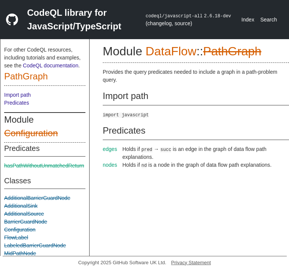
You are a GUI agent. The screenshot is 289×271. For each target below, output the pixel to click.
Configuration (31, 133)
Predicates (16, 103)
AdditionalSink (21, 206)
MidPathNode (20, 253)
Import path (17, 95)
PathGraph (26, 76)
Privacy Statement (191, 262)
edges (110, 149)
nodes (110, 165)
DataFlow (171, 51)
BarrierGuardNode (25, 222)
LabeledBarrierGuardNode (35, 245)
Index (247, 20)
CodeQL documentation (50, 65)
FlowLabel (16, 237)
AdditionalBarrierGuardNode (37, 198)
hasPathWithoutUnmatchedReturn (44, 166)
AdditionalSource (24, 214)
